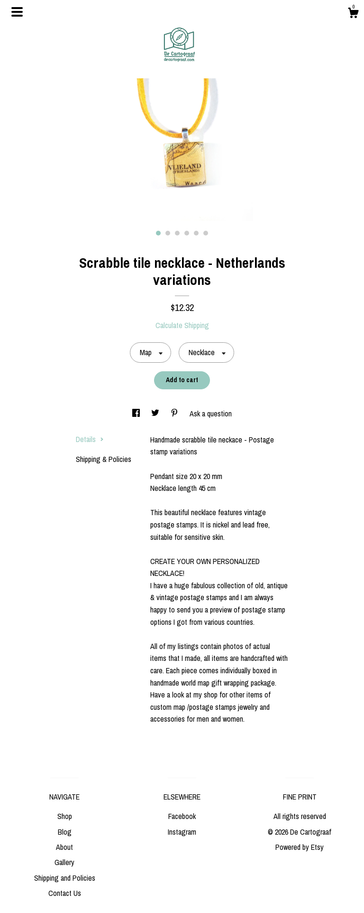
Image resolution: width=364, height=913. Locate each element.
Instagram (182, 832)
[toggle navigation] (17, 12)
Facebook (182, 816)
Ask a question (211, 413)
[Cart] (353, 14)
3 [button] (177, 233)
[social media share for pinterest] (175, 413)
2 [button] (167, 233)
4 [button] (186, 233)
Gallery (64, 862)
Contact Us (64, 893)
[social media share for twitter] (156, 413)
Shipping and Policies (64, 878)
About (64, 847)
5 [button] (196, 233)
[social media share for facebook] (137, 413)
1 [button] (158, 233)
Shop (64, 816)
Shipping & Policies (103, 459)
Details (90, 439)
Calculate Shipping (182, 325)
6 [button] (205, 233)
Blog (65, 832)
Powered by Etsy (299, 847)
